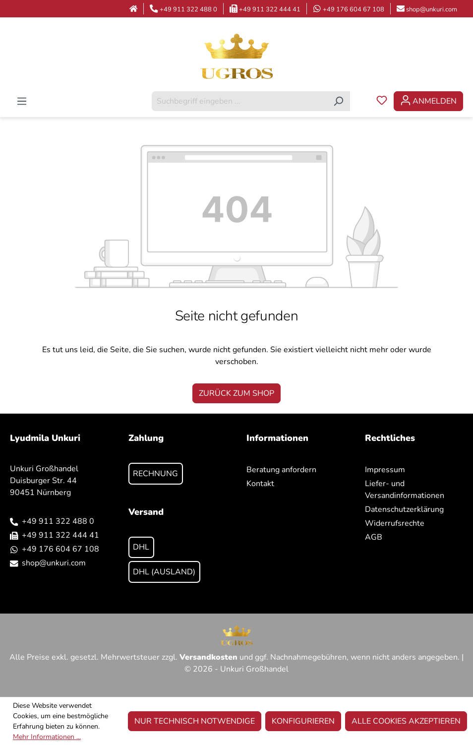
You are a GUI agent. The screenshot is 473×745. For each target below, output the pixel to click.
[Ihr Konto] (428, 101)
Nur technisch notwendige (194, 721)
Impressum (385, 469)
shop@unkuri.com (431, 9)
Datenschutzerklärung (404, 509)
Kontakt (260, 483)
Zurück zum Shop (236, 393)
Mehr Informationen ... (47, 737)
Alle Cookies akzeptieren (406, 721)
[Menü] (22, 101)
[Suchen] (338, 101)
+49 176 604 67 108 (353, 9)
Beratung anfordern (281, 469)
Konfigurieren (303, 721)
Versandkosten (208, 657)
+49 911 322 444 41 (269, 9)
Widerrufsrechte (394, 523)
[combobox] (239, 101)
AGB (373, 537)
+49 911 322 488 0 (188, 9)
